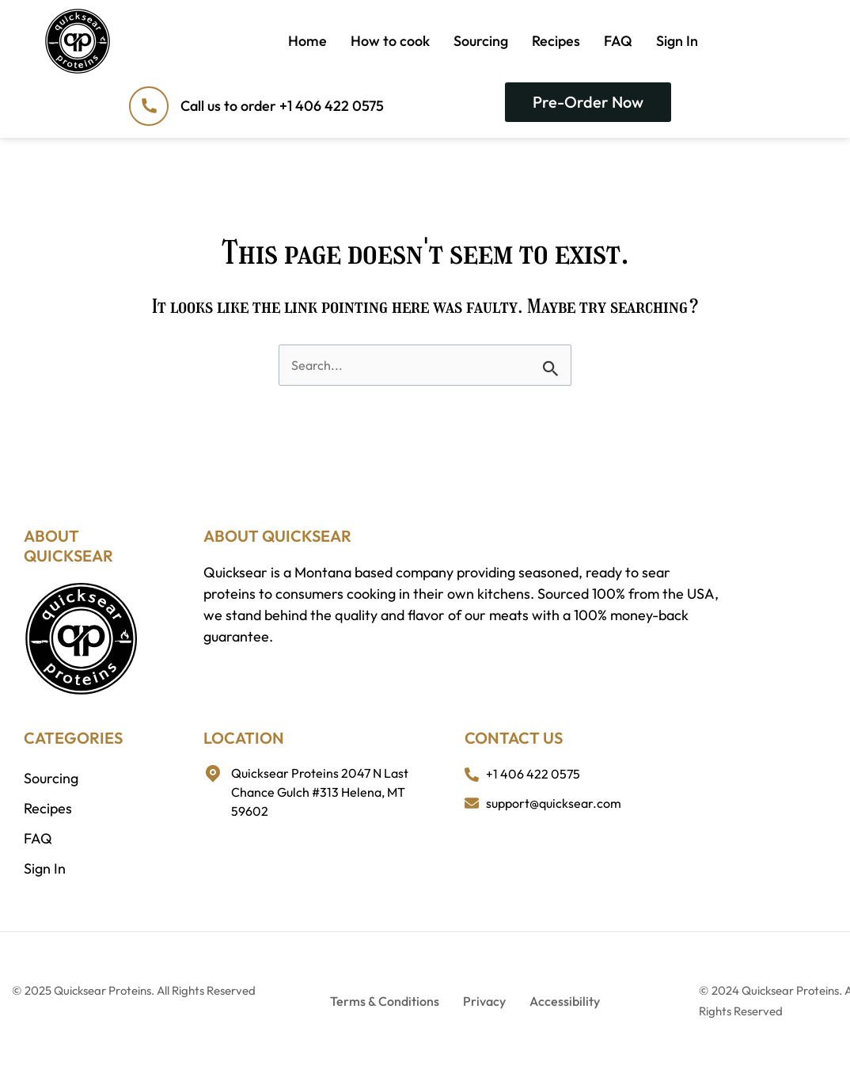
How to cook (390, 41)
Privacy (484, 1001)
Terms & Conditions (384, 1001)
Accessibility (564, 1001)
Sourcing (480, 41)
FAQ (618, 41)
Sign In (677, 41)
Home (307, 41)
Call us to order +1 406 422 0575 (282, 106)
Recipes (556, 41)
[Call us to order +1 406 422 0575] (149, 106)
